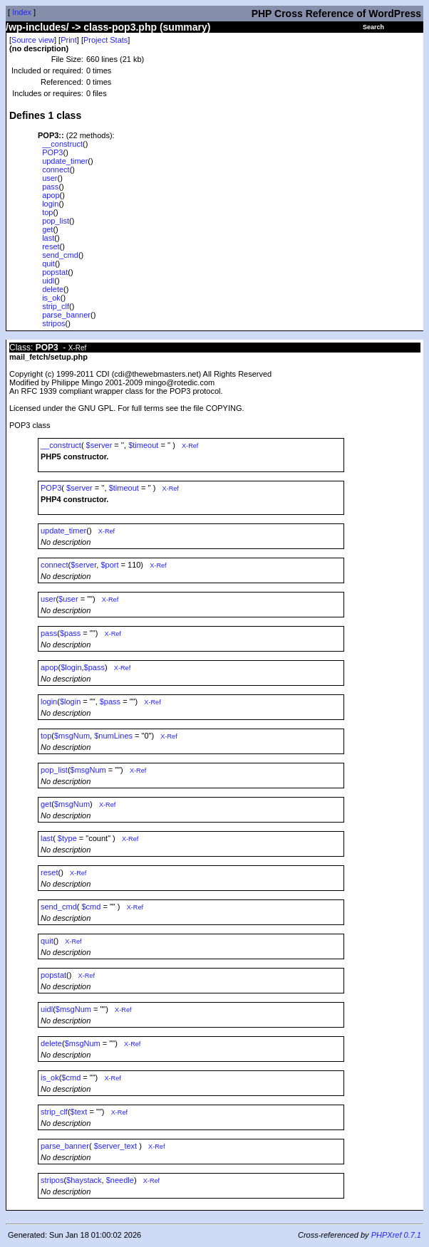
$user (68, 599)
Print (69, 40)
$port (109, 564)
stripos (53, 323)
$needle (120, 1180)
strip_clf (55, 306)
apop (50, 195)
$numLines (113, 735)
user (49, 178)
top (47, 212)
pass (50, 186)
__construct (62, 144)
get (47, 229)
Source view (32, 40)
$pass (70, 633)
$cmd (91, 906)
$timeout (143, 445)
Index (21, 12)
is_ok (51, 297)
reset (50, 246)
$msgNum (72, 735)
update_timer (65, 161)
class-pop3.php (120, 27)
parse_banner (66, 315)
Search (373, 27)
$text (79, 1111)
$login (71, 667)
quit (48, 263)
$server (99, 445)
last (48, 238)
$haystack (84, 1180)
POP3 (52, 152)
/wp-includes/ (37, 27)
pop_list (55, 220)
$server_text (116, 1146)
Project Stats (105, 40)
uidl (48, 280)
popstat (55, 272)
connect (56, 169)
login (50, 203)
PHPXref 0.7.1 (396, 1235)
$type (67, 838)
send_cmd (60, 255)
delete (52, 289)
